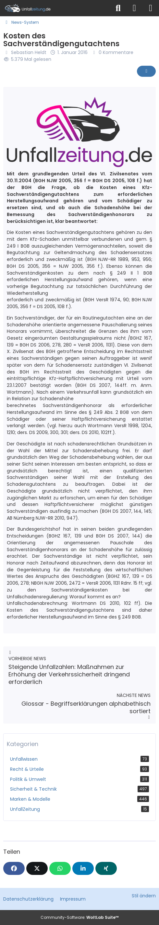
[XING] (106, 868)
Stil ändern (144, 895)
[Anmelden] (134, 8)
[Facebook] (14, 868)
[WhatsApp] (60, 868)
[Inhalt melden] (146, 71)
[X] (37, 868)
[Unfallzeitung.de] (55, 8)
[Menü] (150, 8)
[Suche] (118, 8)
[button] (83, 868)
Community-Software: (80, 917)
